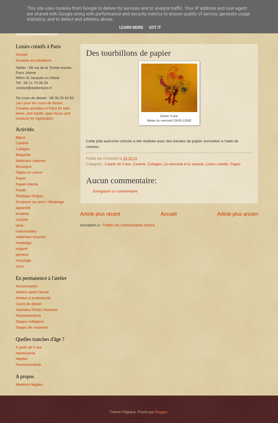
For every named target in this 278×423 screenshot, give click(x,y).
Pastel (21, 190)
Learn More (131, 27)
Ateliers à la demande (33, 298)
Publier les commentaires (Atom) (129, 225)
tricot (20, 266)
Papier (235, 164)
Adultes (22, 359)
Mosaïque (24, 166)
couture (22, 219)
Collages (155, 164)
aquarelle (23, 208)
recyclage (23, 260)
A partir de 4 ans (118, 164)
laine (19, 225)
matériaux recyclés (31, 237)
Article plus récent (100, 214)
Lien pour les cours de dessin (39, 103)
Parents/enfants (28, 315)
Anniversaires (27, 286)
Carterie (139, 164)
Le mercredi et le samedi (183, 164)
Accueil (169, 214)
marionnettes (26, 231)
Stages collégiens (30, 321)
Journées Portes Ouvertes (37, 310)
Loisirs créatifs (216, 164)
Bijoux (21, 137)
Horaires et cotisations (33, 60)
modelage (24, 243)
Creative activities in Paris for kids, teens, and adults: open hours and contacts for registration (43, 113)
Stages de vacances (32, 327)
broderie (22, 214)
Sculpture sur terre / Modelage (40, 202)
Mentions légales (29, 384)
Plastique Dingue (29, 196)
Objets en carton (29, 172)
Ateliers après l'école (32, 292)
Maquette (23, 155)
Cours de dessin (29, 304)
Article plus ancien (237, 214)
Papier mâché (27, 184)
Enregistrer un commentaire (115, 191)
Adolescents (25, 353)
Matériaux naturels (30, 161)
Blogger (161, 412)
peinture (22, 254)
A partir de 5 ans (29, 347)
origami (21, 249)
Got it (155, 27)
